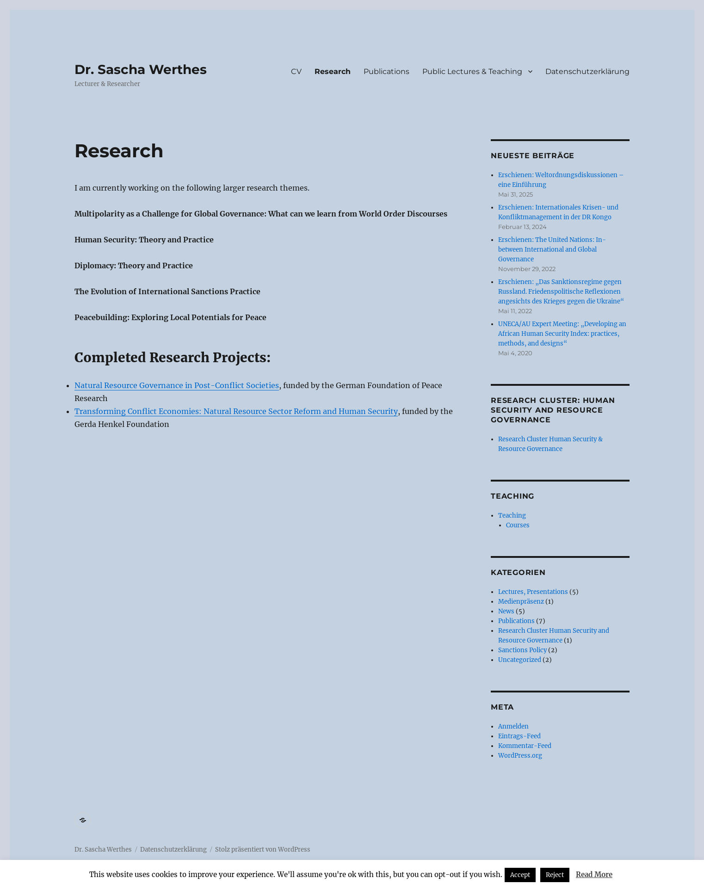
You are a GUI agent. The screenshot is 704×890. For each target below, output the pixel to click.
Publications (386, 71)
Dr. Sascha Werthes (140, 69)
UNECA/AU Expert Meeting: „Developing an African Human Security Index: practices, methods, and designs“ (562, 333)
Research (333, 71)
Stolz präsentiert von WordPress (262, 849)
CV (296, 71)
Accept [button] (520, 875)
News (506, 611)
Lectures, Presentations (533, 592)
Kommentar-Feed (524, 746)
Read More (594, 874)
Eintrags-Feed (519, 736)
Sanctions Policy (522, 650)
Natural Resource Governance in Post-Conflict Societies (176, 385)
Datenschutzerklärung (587, 71)
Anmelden (513, 726)
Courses (518, 525)
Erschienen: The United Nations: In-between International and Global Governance (552, 249)
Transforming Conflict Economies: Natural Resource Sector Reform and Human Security (236, 411)
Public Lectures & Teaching (472, 71)
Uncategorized (519, 660)
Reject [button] (555, 875)
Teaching (512, 515)
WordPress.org (520, 756)
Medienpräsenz (521, 602)
